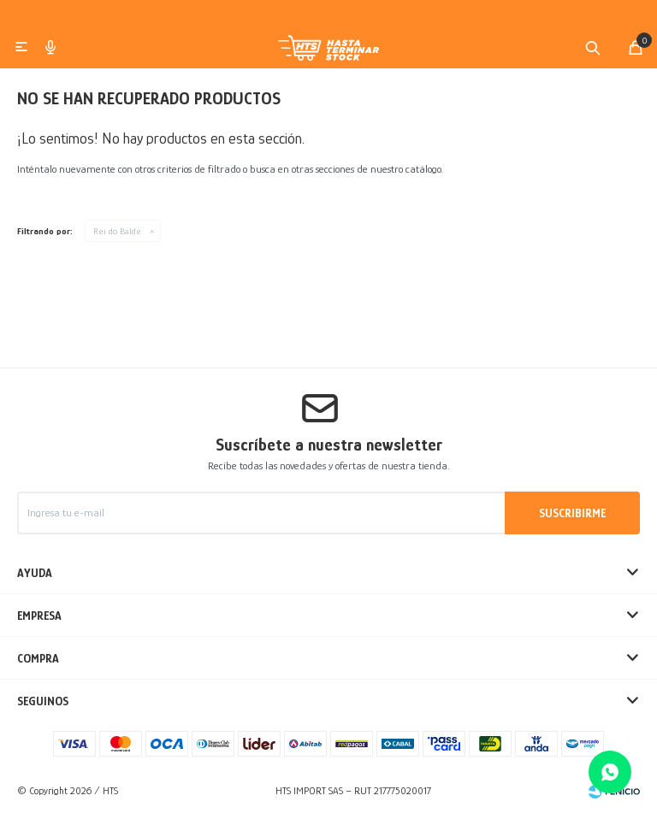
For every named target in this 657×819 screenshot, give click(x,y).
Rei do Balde (117, 238)
